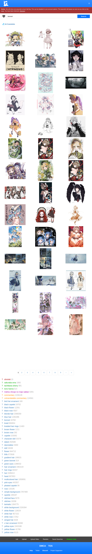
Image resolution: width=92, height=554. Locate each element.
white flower (9, 511)
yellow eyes (9, 526)
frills (6, 454)
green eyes (8, 464)
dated (6, 442)
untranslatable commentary (15, 398)
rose (6, 489)
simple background (12, 492)
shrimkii (7, 379)
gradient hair (9, 458)
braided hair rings (11, 426)
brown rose (8, 433)
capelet (7, 436)
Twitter (38, 550)
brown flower (9, 429)
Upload (24, 539)
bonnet (7, 420)
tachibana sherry (11, 386)
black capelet (9, 404)
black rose (8, 411)
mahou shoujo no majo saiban (16, 392)
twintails (7, 504)
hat (5, 473)
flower (6, 451)
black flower (9, 408)
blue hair (7, 417)
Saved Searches (57, 539)
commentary (9, 395)
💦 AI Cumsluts (8, 24)
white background (11, 507)
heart (6, 476)
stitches (7, 501)
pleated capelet (10, 486)
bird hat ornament (11, 401)
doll (5, 448)
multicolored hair (11, 479)
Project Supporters (56, 550)
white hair (8, 514)
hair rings (8, 470)
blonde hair (8, 414)
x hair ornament (10, 523)
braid (6, 423)
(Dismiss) (22, 11)
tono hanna (9, 389)
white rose (8, 517)
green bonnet (9, 461)
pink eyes (8, 482)
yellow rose (9, 532)
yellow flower (9, 529)
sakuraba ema (10, 383)
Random (45, 539)
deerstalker (8, 445)
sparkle (7, 495)
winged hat (8, 520)
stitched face (9, 498)
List (17, 539)
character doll (9, 439)
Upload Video (34, 539)
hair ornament (10, 467)
